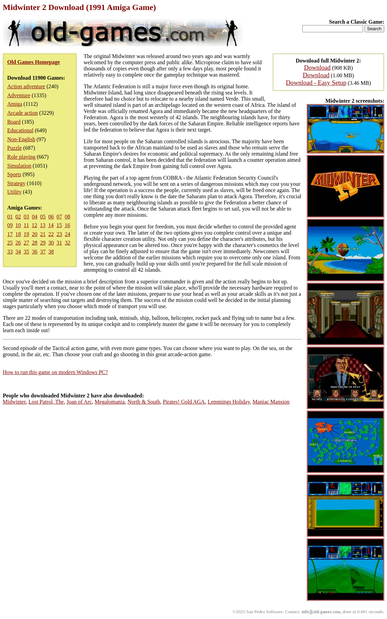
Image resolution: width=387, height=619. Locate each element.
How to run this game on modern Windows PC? (55, 372)
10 (18, 225)
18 (18, 234)
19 (26, 234)
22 (51, 234)
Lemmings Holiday (229, 402)
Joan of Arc (79, 402)
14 (50, 225)
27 (26, 243)
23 (59, 234)
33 (10, 252)
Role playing (21, 157)
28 (34, 243)
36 (34, 252)
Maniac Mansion (271, 402)
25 (10, 243)
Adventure (19, 95)
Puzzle (14, 148)
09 (10, 225)
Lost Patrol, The (46, 402)
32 (67, 243)
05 (43, 217)
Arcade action (22, 113)
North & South (144, 402)
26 (18, 243)
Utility (14, 192)
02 (18, 217)
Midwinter (14, 402)
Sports (14, 174)
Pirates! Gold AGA (184, 402)
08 (67, 217)
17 (10, 234)
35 (26, 252)
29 (43, 243)
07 (59, 217)
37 (43, 252)
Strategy (16, 183)
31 (59, 243)
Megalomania (110, 402)
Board (14, 122)
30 (51, 243)
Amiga (14, 104)
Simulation (19, 166)
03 (26, 217)
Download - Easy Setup (316, 82)
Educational (20, 130)
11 (26, 225)
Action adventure (26, 86)
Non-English (21, 139)
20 (34, 234)
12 (34, 225)
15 (59, 225)
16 (67, 225)
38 (51, 252)
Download (317, 67)
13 (42, 225)
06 (51, 217)
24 (67, 234)
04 (34, 217)
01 (10, 217)
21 (43, 234)
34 (18, 252)
